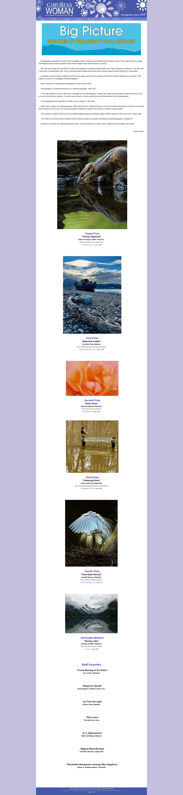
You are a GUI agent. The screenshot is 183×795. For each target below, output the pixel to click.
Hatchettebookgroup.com (87, 582)
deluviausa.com (87, 411)
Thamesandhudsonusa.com (87, 349)
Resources (91, 19)
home (70, 788)
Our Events (79, 19)
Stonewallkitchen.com (87, 488)
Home (42, 19)
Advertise (128, 19)
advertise (111, 788)
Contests (66, 19)
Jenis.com (88, 649)
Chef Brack (115, 19)
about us (93, 788)
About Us (103, 19)
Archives (54, 19)
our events (76, 788)
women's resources (85, 788)
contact (99, 788)
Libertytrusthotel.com (87, 245)
